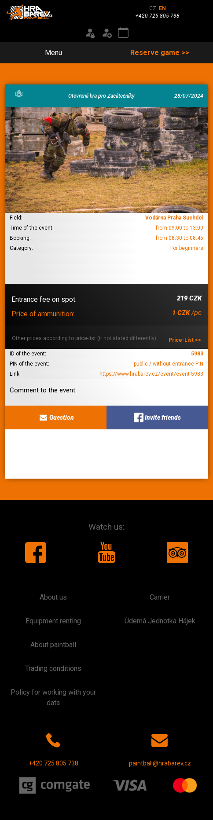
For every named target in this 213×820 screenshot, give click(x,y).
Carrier (160, 597)
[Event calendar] (123, 33)
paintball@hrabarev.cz (160, 747)
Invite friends (157, 417)
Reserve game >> (159, 52)
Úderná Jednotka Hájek (160, 621)
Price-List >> (185, 340)
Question (56, 417)
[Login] (89, 33)
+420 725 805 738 (53, 747)
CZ (152, 8)
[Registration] (106, 33)
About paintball (53, 645)
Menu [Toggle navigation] (48, 52)
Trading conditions (53, 668)
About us (53, 597)
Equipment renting (53, 621)
